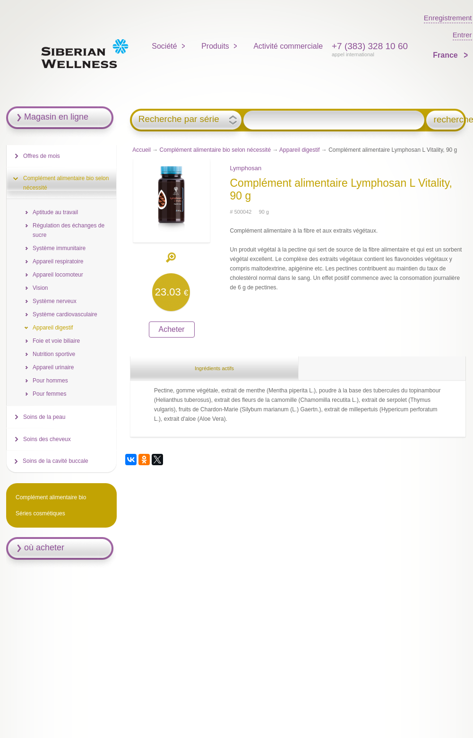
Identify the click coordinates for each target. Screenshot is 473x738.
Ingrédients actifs (214, 368)
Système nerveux (55, 301)
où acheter (44, 547)
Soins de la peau (44, 417)
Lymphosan (245, 168)
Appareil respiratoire (58, 261)
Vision (40, 288)
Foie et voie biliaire (56, 341)
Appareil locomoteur (58, 274)
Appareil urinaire (53, 367)
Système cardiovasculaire (65, 314)
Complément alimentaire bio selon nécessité (215, 150)
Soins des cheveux (47, 439)
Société (164, 46)
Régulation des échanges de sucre (68, 230)
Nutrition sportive (54, 354)
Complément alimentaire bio (51, 497)
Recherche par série (178, 119)
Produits (215, 46)
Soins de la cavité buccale (55, 461)
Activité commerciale (288, 46)
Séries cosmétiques (40, 513)
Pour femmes (49, 394)
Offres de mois (41, 156)
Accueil (141, 150)
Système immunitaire (59, 248)
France (446, 55)
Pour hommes (50, 380)
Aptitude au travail (55, 212)
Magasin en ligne (56, 117)
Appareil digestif (299, 150)
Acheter (172, 329)
